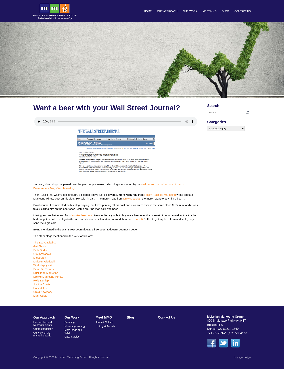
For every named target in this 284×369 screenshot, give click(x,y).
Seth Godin (40, 250)
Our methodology (43, 328)
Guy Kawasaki (42, 253)
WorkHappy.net (42, 265)
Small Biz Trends (43, 269)
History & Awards (105, 326)
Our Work (190, 11)
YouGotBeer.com (82, 215)
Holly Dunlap (41, 280)
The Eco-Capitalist (44, 242)
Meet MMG (210, 11)
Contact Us (242, 11)
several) (138, 219)
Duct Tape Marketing (45, 272)
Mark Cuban (40, 295)
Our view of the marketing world (42, 334)
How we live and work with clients (42, 323)
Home (148, 11)
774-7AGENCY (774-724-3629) (227, 332)
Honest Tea (40, 288)
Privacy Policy (242, 357)
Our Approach (167, 11)
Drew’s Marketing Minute (48, 276)
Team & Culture (104, 322)
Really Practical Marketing (160, 194)
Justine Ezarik (41, 284)
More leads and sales (73, 331)
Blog (225, 11)
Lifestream (39, 257)
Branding (69, 322)
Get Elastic (40, 246)
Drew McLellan (132, 198)
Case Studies (72, 336)
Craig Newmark (42, 291)
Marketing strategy (74, 326)
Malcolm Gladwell (44, 261)
